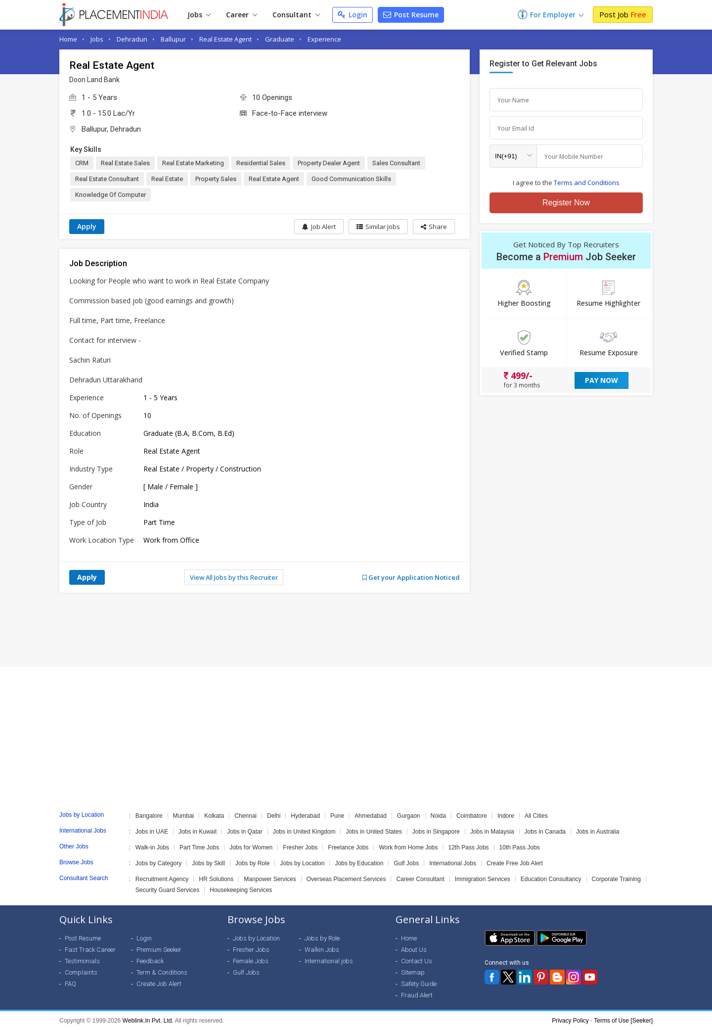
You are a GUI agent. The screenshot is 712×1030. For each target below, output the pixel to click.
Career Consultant (420, 879)
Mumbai (183, 816)
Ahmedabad (371, 816)
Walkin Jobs (322, 949)
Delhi (273, 816)
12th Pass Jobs (468, 847)
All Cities (536, 816)
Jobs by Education (359, 863)
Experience (324, 39)
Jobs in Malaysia (492, 832)
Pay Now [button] (601, 380)
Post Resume (411, 14)
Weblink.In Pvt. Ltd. (148, 1020)
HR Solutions (216, 879)
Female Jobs (250, 961)
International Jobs (452, 863)
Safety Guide (419, 983)
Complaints (81, 972)
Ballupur (173, 39)
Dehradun (132, 39)
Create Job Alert (158, 983)
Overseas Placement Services (346, 879)
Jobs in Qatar (244, 832)
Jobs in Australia (597, 832)
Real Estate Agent (225, 39)
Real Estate (167, 179)
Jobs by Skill (208, 863)
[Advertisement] (356, 630)
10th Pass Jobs (519, 847)
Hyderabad (305, 816)
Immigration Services (482, 879)
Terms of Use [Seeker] (623, 1020)
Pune (337, 816)
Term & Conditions (161, 972)
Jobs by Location (302, 863)
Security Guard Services (167, 890)
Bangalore (149, 816)
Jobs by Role (252, 863)
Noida (438, 816)
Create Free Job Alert (515, 863)
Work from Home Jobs (408, 847)
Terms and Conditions (587, 182)
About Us (414, 949)
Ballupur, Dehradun (111, 129)
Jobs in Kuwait (197, 832)
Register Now (566, 202)
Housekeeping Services (241, 890)
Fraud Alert (417, 995)
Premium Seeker (158, 949)
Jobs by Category (158, 863)
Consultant (296, 14)
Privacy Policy (570, 1020)
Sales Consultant (396, 163)
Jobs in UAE (151, 832)
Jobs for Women (250, 847)
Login (352, 14)
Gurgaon (408, 816)
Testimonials (82, 961)
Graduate (279, 39)
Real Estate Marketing (193, 163)
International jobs (329, 961)
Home (68, 39)
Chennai (245, 816)
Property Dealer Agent (329, 163)
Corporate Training (616, 879)
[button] (434, 226)
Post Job (622, 14)
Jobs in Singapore (436, 832)
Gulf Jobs (406, 863)
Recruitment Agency (161, 879)
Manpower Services (270, 879)
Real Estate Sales (125, 163)
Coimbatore (471, 816)
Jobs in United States (373, 832)
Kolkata (214, 816)
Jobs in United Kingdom (304, 832)
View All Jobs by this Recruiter (234, 577)
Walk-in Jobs (152, 847)
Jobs (199, 14)
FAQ (70, 983)
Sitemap (413, 972)
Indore (505, 816)
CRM (82, 163)
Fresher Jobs (300, 847)
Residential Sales (260, 163)
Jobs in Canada (545, 832)
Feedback (150, 961)
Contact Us (416, 961)
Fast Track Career (90, 949)
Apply (86, 226)
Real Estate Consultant (107, 179)
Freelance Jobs (348, 847)
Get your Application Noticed (411, 577)
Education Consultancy (551, 879)
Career (241, 14)
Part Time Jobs (199, 847)
